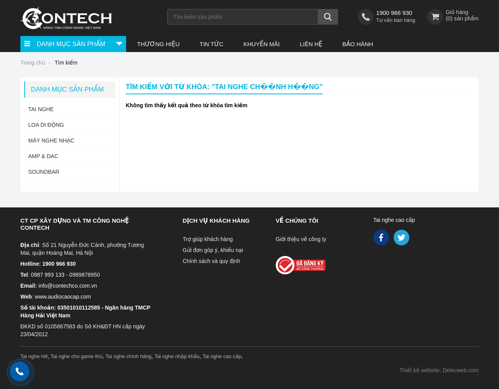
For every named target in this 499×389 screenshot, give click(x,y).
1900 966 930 (394, 12)
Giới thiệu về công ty (301, 239)
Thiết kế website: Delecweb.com (439, 370)
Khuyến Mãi (261, 44)
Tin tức (211, 44)
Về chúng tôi (297, 220)
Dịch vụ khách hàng (216, 220)
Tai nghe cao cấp (394, 220)
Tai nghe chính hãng (129, 356)
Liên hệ (311, 44)
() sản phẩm (462, 18)
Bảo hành (357, 44)
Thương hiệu (158, 44)
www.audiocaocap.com (63, 297)
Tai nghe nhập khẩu (176, 356)
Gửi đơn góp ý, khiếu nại (213, 250)
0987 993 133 (48, 275)
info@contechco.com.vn (67, 286)
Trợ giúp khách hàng (208, 239)
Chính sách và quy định (211, 261)
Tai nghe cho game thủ (77, 356)
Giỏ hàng (457, 12)
